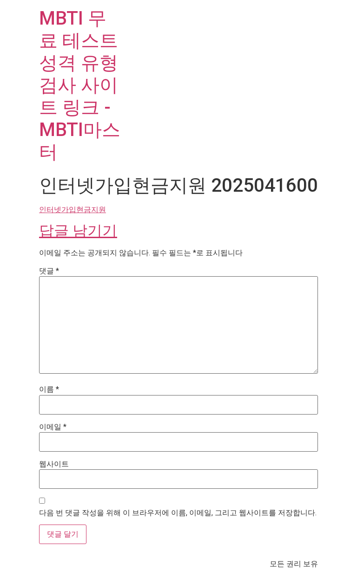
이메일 (52, 427)
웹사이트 (54, 464)
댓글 (49, 271)
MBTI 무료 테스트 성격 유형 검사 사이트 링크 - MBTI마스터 (79, 85)
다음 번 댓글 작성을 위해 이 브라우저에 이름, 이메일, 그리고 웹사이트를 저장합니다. (178, 513)
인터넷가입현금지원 (72, 209)
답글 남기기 (78, 231)
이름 (49, 389)
